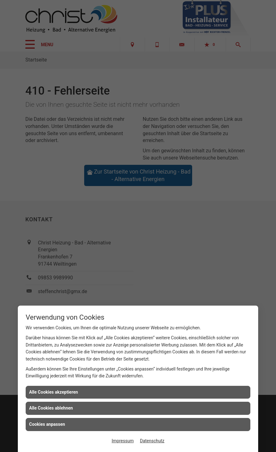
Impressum (123, 440)
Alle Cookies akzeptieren (53, 392)
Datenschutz (152, 440)
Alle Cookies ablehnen (51, 407)
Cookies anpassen (47, 424)
